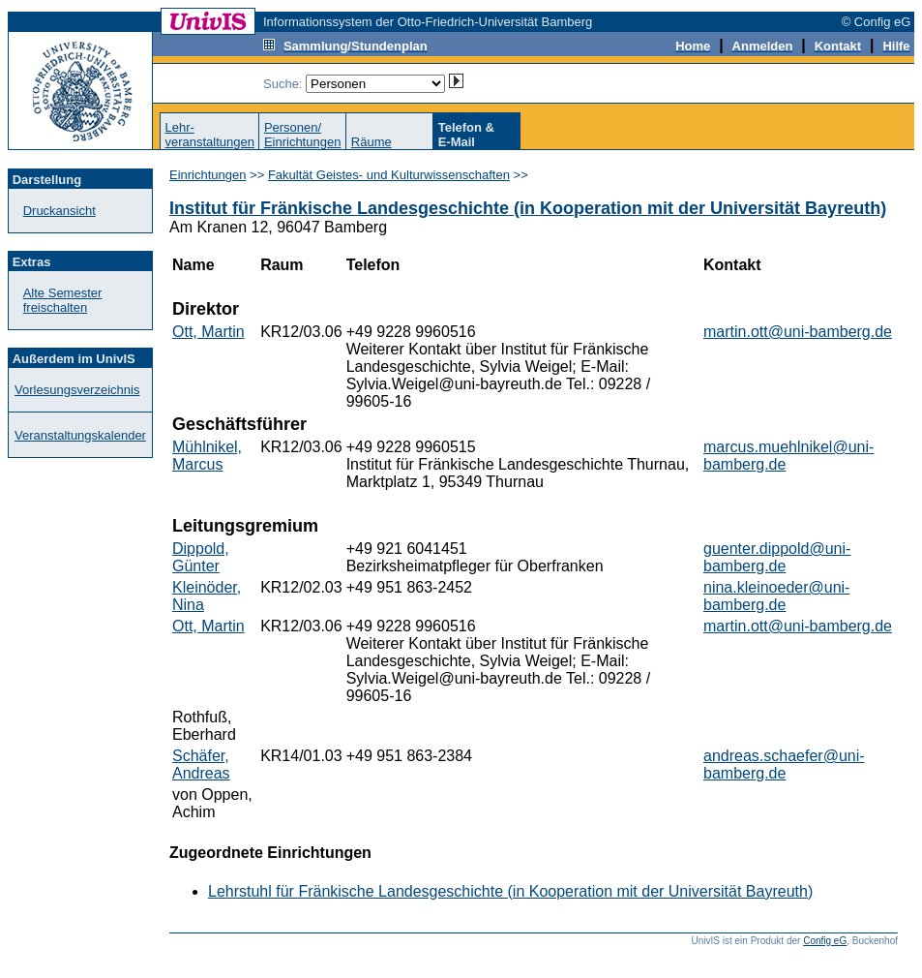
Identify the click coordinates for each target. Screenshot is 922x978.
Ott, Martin (208, 331)
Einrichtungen (208, 175)
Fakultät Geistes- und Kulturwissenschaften (389, 175)
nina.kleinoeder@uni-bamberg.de (776, 596)
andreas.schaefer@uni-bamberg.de (784, 764)
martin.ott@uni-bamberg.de (797, 331)
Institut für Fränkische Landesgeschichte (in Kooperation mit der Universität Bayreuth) (527, 208)
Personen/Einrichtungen (303, 134)
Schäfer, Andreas (201, 764)
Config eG (825, 940)
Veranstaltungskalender (80, 435)
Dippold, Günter (200, 557)
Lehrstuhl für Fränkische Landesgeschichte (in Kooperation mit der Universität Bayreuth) (510, 891)
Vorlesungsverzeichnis (77, 389)
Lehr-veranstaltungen (209, 134)
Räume (371, 142)
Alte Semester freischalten (63, 300)
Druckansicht (59, 210)
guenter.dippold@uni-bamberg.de (776, 557)
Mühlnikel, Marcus (207, 456)
